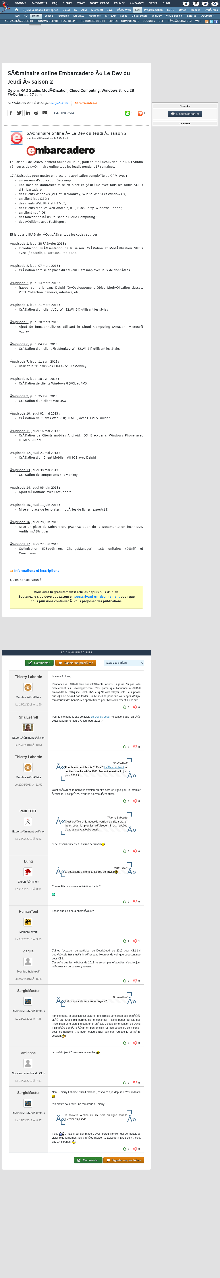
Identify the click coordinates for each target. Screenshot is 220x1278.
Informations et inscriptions (36, 571)
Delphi (36, 15)
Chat (80, 3)
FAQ (55, 3)
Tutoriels (39, 3)
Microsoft (97, 10)
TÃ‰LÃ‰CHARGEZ (180, 21)
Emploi (119, 3)
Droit (153, 3)
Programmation (153, 10)
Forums (20, 3)
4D (26, 15)
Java (109, 10)
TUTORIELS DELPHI (93, 21)
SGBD (170, 10)
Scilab (123, 15)
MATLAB (110, 15)
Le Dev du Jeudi (100, 716)
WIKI (198, 21)
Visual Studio (139, 15)
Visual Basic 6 (174, 15)
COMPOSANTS (130, 21)
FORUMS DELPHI (47, 21)
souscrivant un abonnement (97, 597)
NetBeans (95, 15)
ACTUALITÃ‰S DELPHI (19, 21)
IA (75, 10)
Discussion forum (185, 114)
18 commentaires (86, 103)
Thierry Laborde (28, 677)
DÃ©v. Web (124, 10)
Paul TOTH (28, 811)
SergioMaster (59, 103)
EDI (137, 10)
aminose (28, 1053)
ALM (84, 10)
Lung (28, 861)
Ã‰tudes (136, 3)
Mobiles (195, 10)
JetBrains (63, 15)
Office (182, 10)
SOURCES (149, 21)
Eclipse (48, 15)
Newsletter (99, 3)
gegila (28, 951)
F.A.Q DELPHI (69, 21)
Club (166, 3)
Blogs (67, 3)
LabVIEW (78, 15)
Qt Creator (207, 15)
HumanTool (28, 911)
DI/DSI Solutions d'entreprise (40, 10)
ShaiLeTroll (28, 717)
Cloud (66, 10)
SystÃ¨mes (211, 10)
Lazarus (191, 15)
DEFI (161, 21)
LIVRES (113, 21)
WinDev (157, 15)
